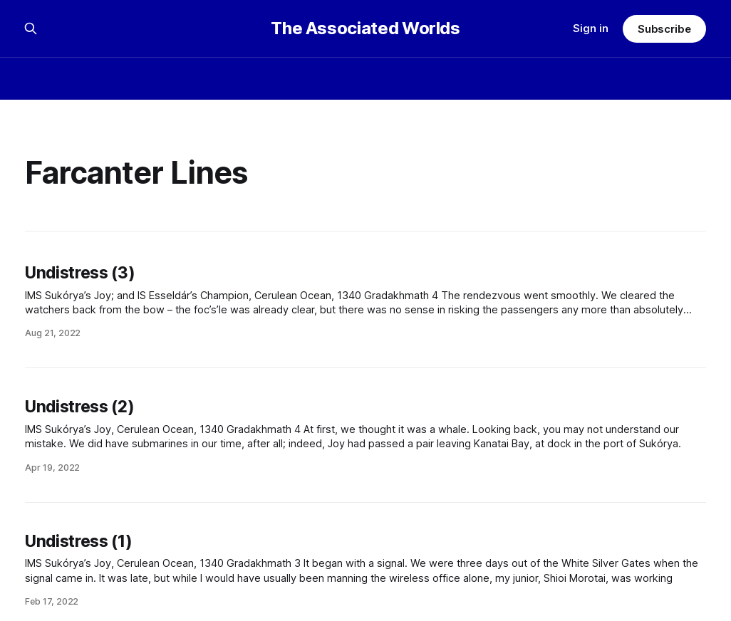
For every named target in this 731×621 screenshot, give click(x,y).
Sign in (590, 28)
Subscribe (664, 29)
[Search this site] (31, 28)
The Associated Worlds (365, 28)
